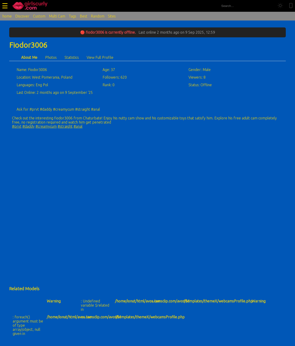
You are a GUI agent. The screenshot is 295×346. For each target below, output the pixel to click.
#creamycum (46, 126)
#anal (78, 126)
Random (97, 16)
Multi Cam (57, 16)
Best (83, 16)
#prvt (16, 126)
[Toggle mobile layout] (291, 5)
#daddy (28, 126)
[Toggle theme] (280, 5)
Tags (72, 16)
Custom (39, 16)
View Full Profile (100, 57)
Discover (22, 16)
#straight (65, 126)
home (7, 16)
